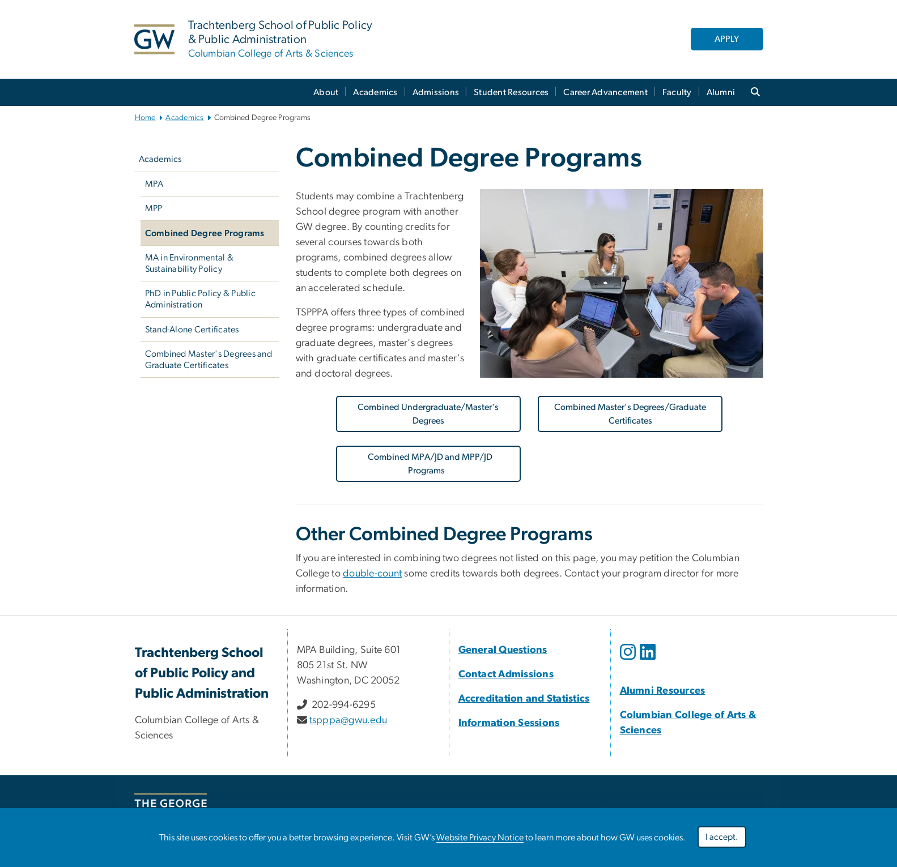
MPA (154, 184)
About (325, 92)
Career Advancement (605, 92)
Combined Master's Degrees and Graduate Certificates (208, 359)
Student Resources (511, 92)
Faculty (677, 92)
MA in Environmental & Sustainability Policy (189, 263)
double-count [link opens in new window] (372, 574)
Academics (375, 92)
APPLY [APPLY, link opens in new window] (727, 39)
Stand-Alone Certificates (192, 329)
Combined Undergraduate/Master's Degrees (428, 414)
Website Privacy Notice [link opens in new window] (480, 837)
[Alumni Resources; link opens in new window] (662, 691)
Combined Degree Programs (205, 233)
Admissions (436, 92)
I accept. (721, 837)
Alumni (721, 92)
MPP (154, 208)
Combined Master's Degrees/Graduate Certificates (630, 414)
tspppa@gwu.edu (348, 720)
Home (145, 118)
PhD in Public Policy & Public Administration (200, 299)
